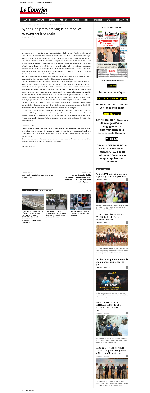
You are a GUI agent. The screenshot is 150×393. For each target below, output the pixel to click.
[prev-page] (88, 190)
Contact (120, 20)
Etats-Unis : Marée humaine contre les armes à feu (37, 176)
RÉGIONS (64, 20)
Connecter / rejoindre (44, 2)
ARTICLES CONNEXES (30, 190)
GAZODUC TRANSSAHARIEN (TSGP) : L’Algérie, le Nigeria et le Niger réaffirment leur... (111, 351)
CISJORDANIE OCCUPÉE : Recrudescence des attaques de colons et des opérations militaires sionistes (56, 214)
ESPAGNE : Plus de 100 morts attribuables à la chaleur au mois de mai (79, 213)
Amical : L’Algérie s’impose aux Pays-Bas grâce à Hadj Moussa (111, 175)
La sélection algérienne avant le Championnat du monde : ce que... (112, 262)
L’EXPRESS (99, 20)
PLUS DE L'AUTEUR (45, 190)
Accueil (23, 24)
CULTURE (76, 20)
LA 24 (110, 20)
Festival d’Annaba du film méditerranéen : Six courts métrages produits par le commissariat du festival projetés (76, 178)
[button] (127, 20)
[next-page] (90, 190)
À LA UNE (28, 20)
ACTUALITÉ (41, 20)
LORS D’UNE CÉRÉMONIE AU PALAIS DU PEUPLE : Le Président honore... (110, 217)
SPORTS (53, 20)
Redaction (99, 179)
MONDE (87, 20)
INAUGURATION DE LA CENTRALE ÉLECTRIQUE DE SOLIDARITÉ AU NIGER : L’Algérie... (109, 306)
